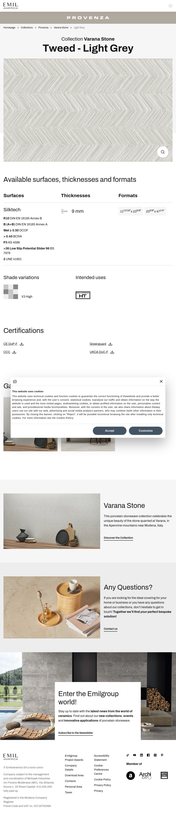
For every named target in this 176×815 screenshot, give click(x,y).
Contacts (70, 781)
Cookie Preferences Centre (101, 769)
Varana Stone (61, 27)
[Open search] (170, 6)
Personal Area (73, 786)
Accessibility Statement (101, 757)
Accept (109, 430)
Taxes (68, 792)
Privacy (98, 790)
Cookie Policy (65, 418)
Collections (27, 27)
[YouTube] (134, 755)
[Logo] (10, 6)
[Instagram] (155, 755)
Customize (146, 430)
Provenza (43, 27)
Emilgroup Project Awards (74, 757)
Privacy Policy (102, 785)
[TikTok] (127, 755)
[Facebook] (148, 755)
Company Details (71, 767)
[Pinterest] (162, 755)
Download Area (74, 775)
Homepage (9, 27)
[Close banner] (161, 381)
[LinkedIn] (141, 755)
